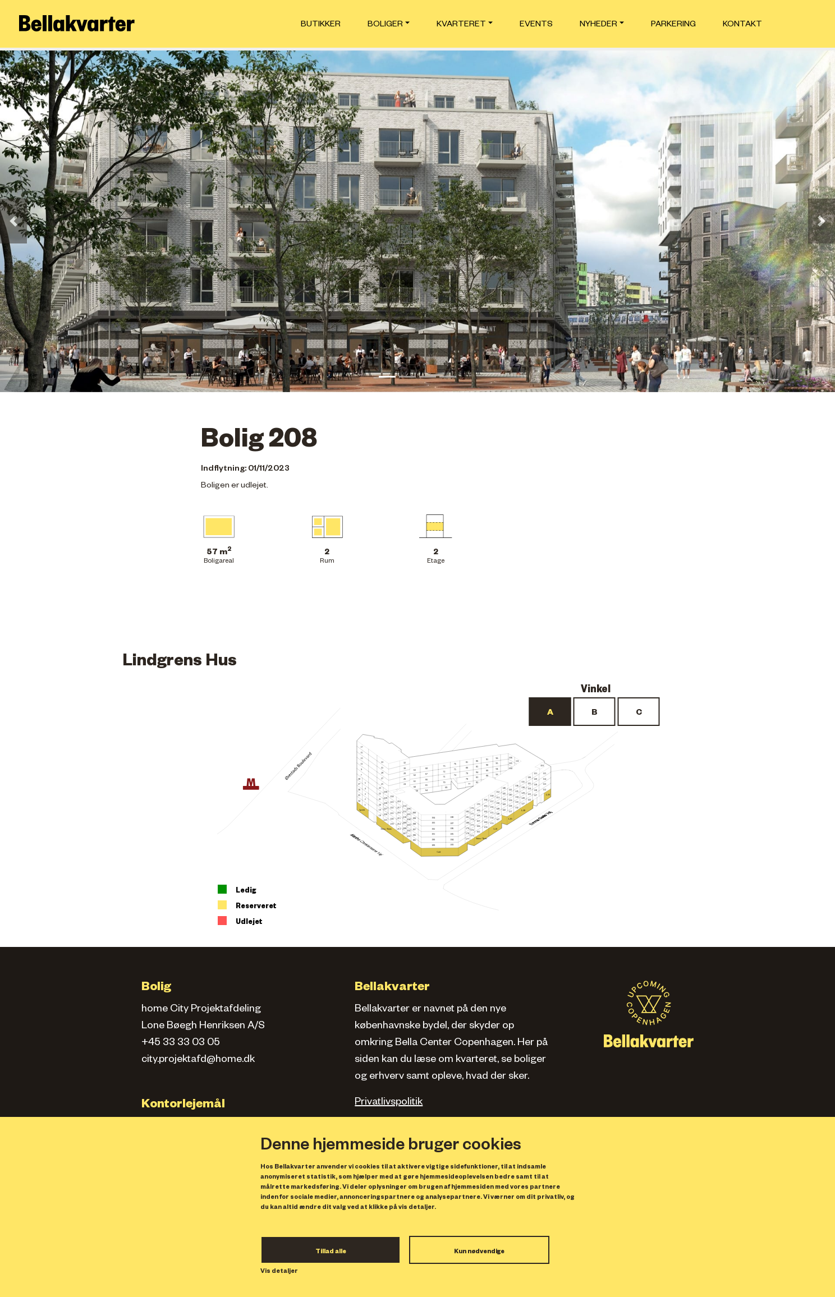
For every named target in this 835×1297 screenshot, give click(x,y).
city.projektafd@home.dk (198, 1060)
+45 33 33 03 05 (180, 1043)
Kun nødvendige (479, 1252)
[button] (13, 221)
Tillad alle (330, 1252)
